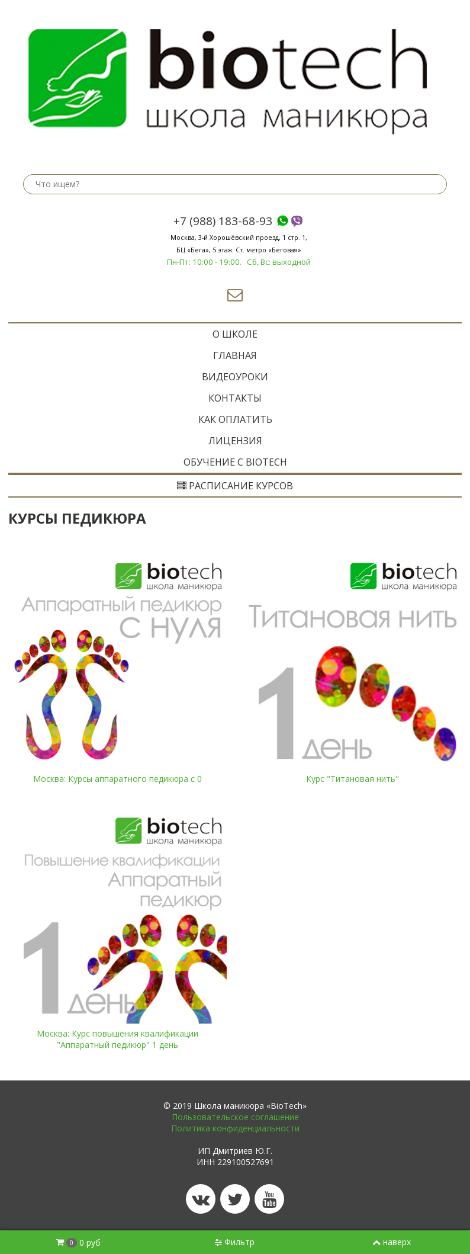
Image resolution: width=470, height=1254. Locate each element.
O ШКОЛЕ (235, 334)
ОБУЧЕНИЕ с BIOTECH (235, 462)
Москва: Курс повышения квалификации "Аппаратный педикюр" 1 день (117, 1039)
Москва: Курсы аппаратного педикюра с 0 (117, 778)
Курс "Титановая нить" (352, 778)
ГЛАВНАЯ (235, 355)
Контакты (235, 398)
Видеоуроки (235, 376)
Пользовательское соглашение (235, 1116)
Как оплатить (235, 419)
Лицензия (235, 440)
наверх (391, 1241)
